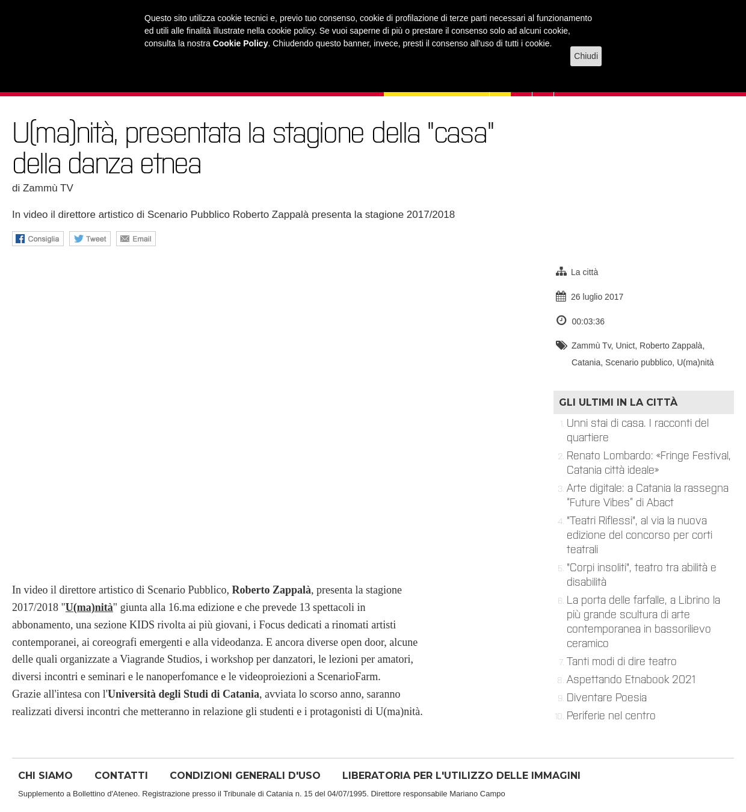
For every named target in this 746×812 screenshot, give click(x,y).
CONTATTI (121, 775)
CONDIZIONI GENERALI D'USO (245, 775)
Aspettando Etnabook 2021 (631, 679)
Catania (586, 362)
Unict (625, 345)
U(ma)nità (695, 362)
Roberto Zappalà (671, 345)
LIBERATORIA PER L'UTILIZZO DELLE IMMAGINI (461, 775)
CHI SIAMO (45, 775)
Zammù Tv (591, 345)
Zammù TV (48, 188)
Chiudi (586, 56)
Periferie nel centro (611, 715)
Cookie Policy (240, 43)
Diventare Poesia (607, 697)
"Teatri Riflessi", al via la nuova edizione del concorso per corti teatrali (639, 535)
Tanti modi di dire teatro (622, 661)
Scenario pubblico (638, 362)
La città (584, 272)
